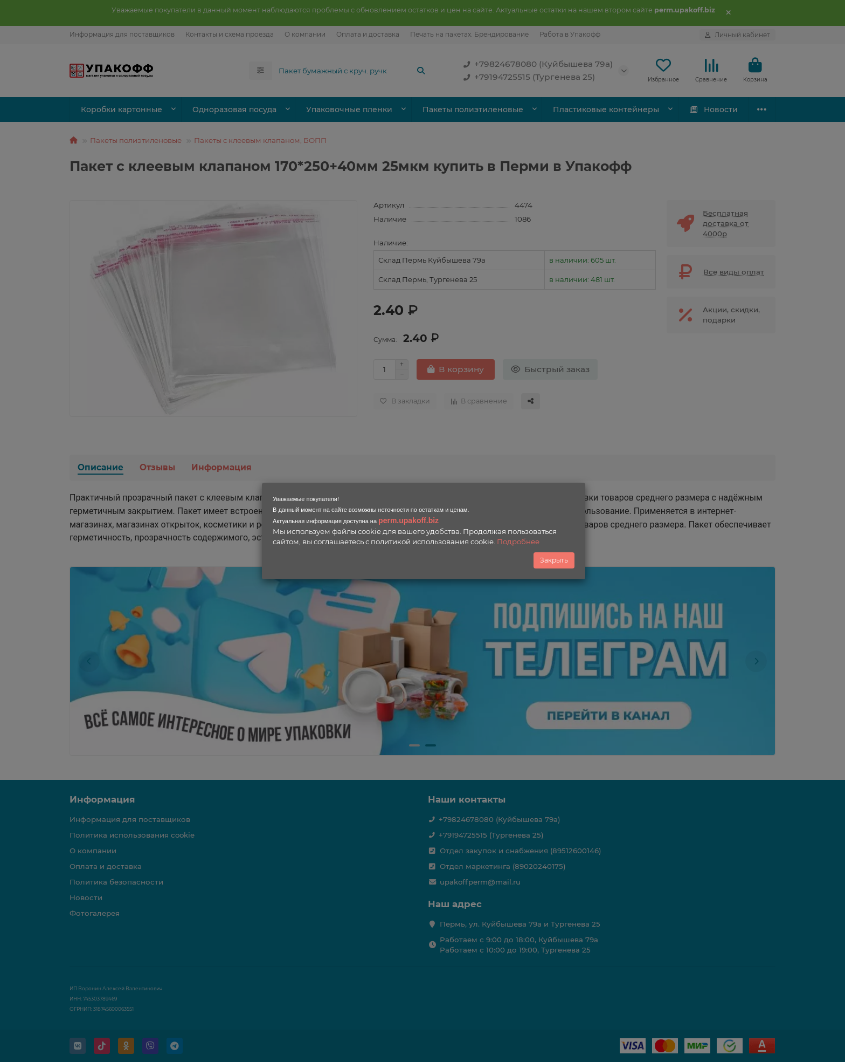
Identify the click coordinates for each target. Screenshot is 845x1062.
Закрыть (554, 560)
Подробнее (518, 541)
